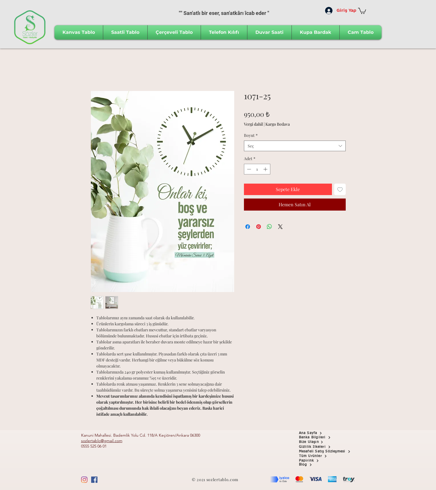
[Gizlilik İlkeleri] (319, 447)
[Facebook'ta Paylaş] (247, 226)
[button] (362, 10)
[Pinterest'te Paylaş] (258, 226)
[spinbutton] (257, 169)
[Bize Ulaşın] (319, 442)
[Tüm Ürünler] (319, 456)
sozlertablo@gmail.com (101, 440)
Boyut (251, 135)
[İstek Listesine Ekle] (340, 189)
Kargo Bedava (277, 124)
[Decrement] (248, 169)
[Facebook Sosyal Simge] (94, 480)
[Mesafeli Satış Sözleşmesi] (328, 451)
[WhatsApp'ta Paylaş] (269, 226)
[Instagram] (84, 480)
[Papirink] (319, 460)
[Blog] (319, 464)
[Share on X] (280, 226)
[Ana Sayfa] (319, 433)
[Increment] (265, 169)
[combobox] (295, 146)
